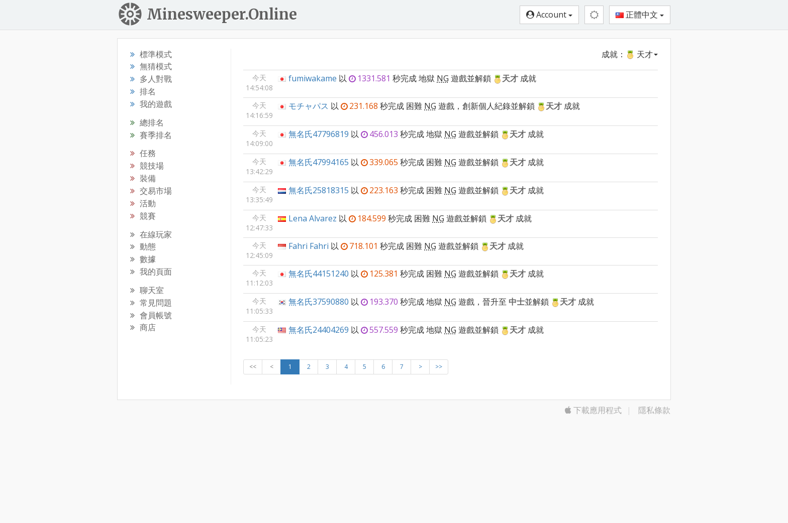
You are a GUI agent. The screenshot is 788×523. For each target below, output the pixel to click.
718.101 (359, 245)
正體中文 (640, 14)
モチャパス (308, 105)
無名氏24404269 (318, 329)
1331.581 (369, 78)
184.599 (367, 218)
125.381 (379, 273)
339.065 (379, 162)
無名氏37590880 (318, 301)
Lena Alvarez (312, 218)
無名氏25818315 (318, 190)
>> (438, 366)
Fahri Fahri (308, 245)
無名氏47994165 (318, 162)
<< (252, 366)
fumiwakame (312, 78)
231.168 (359, 105)
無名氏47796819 (318, 134)
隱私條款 (654, 410)
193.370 (379, 301)
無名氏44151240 (318, 273)
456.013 (379, 134)
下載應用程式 (593, 410)
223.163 (379, 190)
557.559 (379, 329)
